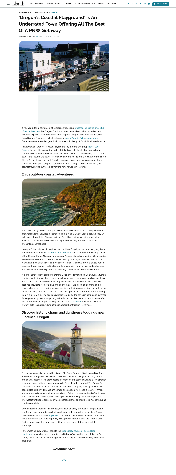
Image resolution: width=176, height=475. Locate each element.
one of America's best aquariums (81, 138)
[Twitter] (136, 4)
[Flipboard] (141, 4)
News (101, 4)
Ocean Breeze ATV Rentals (58, 252)
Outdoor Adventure (85, 4)
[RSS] (149, 4)
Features (111, 4)
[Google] (145, 4)
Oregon (54, 12)
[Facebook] (128, 4)
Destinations (36, 4)
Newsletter (160, 4)
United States (41, 12)
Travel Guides (53, 4)
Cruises (67, 4)
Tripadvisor (76, 301)
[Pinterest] (132, 4)
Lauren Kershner (28, 36)
